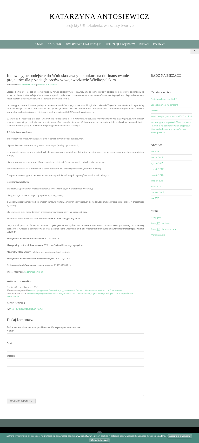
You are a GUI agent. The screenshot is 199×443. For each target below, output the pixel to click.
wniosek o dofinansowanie (110, 290)
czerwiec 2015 (157, 192)
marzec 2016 (157, 157)
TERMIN (155, 110)
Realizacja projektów (120, 44)
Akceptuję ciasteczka (179, 436)
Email (10, 343)
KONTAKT (159, 44)
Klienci (144, 44)
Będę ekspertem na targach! (164, 104)
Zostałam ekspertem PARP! (164, 98)
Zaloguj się (156, 217)
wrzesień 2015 (157, 174)
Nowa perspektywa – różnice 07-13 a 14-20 (171, 116)
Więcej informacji (99, 440)
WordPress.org (158, 234)
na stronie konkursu (34, 271)
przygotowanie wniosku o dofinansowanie (78, 290)
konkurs (32, 290)
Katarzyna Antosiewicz (99, 17)
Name (10, 330)
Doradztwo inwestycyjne (83, 44)
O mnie (38, 44)
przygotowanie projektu (48, 290)
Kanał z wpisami (160, 223)
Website (11, 355)
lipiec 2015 (156, 186)
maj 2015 (155, 198)
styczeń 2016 (157, 163)
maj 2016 (155, 151)
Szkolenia (54, 44)
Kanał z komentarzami (163, 229)
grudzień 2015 (157, 169)
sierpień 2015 (157, 180)
